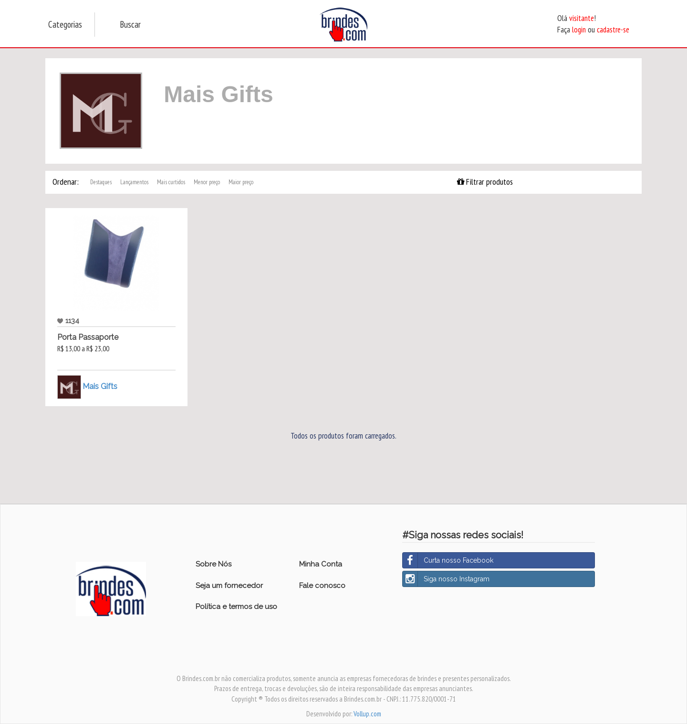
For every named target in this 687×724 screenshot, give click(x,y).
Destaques (101, 182)
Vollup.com (367, 713)
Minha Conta (320, 564)
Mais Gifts (100, 386)
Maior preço (241, 182)
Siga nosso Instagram (446, 579)
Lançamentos (134, 182)
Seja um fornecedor (229, 585)
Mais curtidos (171, 182)
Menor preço (207, 182)
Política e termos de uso (236, 606)
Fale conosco (322, 585)
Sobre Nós (213, 564)
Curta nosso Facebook (448, 560)
